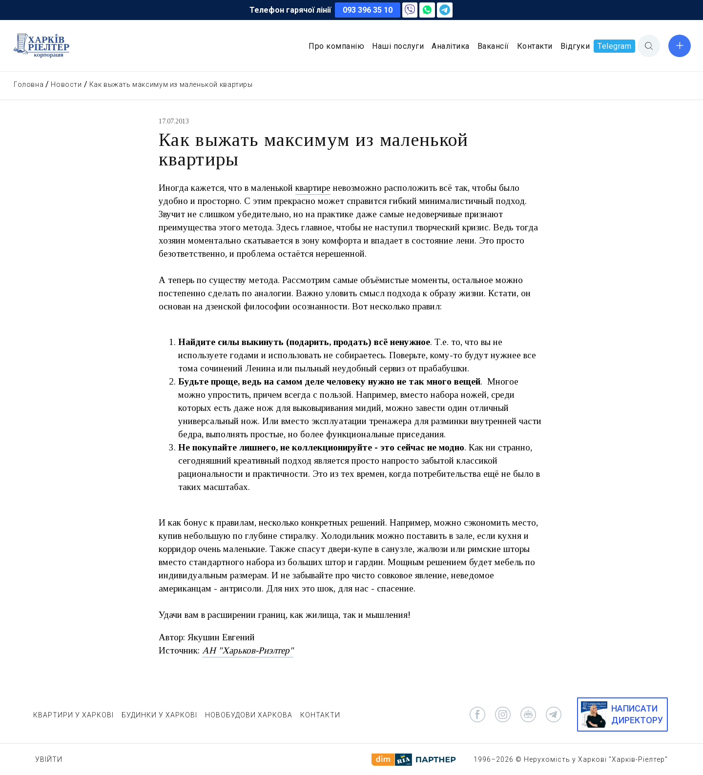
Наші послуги (398, 46)
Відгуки (575, 46)
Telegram (614, 46)
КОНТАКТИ (320, 715)
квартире (313, 188)
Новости (66, 84)
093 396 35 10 (368, 10)
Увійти (48, 759)
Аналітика (451, 46)
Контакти (535, 46)
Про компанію (336, 46)
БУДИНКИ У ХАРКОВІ (159, 715)
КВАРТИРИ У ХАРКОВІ (73, 715)
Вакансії (493, 46)
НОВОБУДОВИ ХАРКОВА (248, 715)
